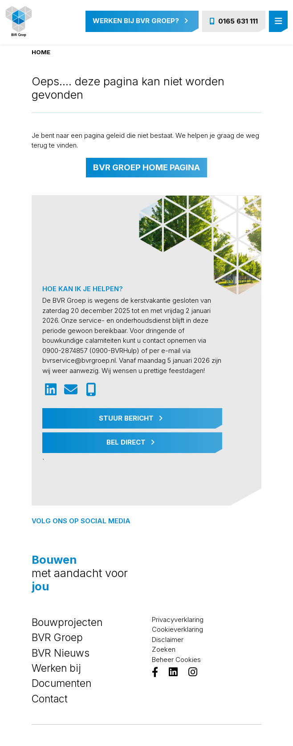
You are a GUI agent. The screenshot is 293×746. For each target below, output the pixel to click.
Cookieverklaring (177, 629)
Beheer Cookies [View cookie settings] (176, 659)
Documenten (61, 683)
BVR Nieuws (61, 653)
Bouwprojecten (67, 622)
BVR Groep (57, 637)
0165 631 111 (234, 21)
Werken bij (56, 668)
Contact (50, 699)
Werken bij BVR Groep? (140, 20)
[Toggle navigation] (278, 21)
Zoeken (163, 649)
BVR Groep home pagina (146, 167)
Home (41, 52)
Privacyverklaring (177, 619)
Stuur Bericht (131, 418)
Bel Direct (130, 442)
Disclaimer (167, 639)
